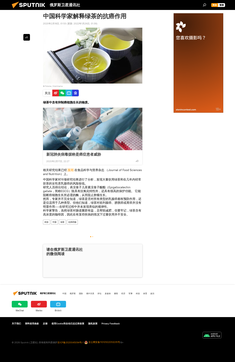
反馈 (45, 323)
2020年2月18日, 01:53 (54, 23)
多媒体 (108, 293)
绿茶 (62, 222)
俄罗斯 (73, 293)
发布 (71, 170)
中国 (54, 222)
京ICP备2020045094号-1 (70, 342)
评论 (99, 293)
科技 (46, 222)
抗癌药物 (72, 222)
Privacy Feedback (110, 323)
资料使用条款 (32, 323)
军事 (131, 293)
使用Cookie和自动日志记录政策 (67, 323)
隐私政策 (92, 323)
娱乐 (152, 293)
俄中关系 (90, 293)
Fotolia (48, 86)
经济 (123, 293)
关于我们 (16, 323)
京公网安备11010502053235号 (102, 342)
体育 (145, 293)
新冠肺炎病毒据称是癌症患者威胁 (73, 154)
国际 (81, 293)
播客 (116, 293)
